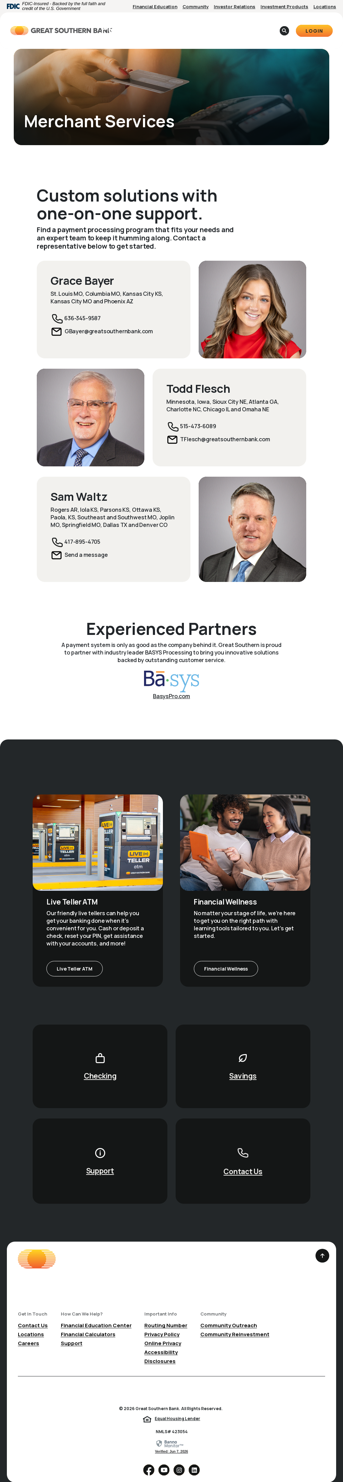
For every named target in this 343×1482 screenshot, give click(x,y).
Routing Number (165, 1314)
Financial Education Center (96, 1314)
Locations (324, 6)
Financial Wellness (226, 958)
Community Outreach (228, 1314)
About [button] (210, 25)
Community (195, 6)
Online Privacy (162, 1332)
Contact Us (242, 1161)
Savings (242, 1065)
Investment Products (284, 6)
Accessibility (161, 1341)
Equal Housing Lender (177, 1408)
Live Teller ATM (74, 958)
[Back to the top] (322, 1245)
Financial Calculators (88, 1323)
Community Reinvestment (234, 1323)
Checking (100, 1065)
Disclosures (160, 1350)
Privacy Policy (161, 1323)
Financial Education (155, 6)
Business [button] (177, 25)
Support (100, 1160)
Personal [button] (141, 25)
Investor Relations (234, 6)
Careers (28, 1332)
